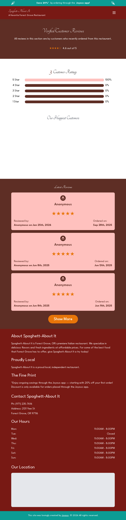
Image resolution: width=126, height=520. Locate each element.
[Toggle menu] (114, 12)
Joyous (65, 515)
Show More (63, 319)
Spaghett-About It (19, 11)
